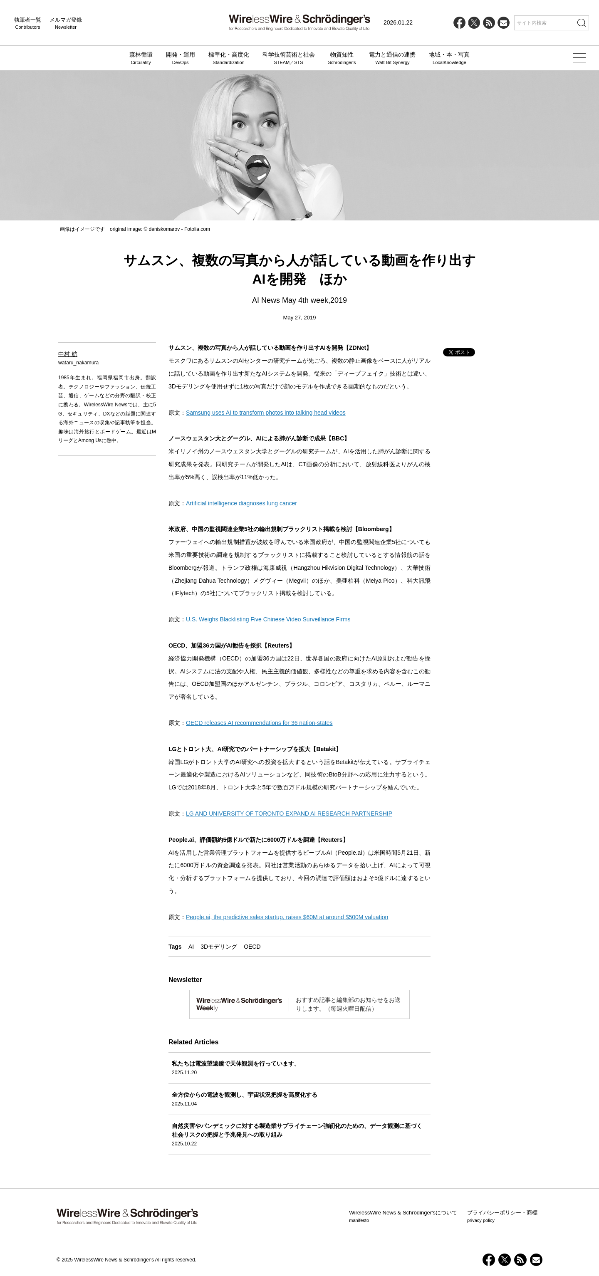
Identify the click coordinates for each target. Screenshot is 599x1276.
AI (191, 946)
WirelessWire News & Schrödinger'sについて (403, 1216)
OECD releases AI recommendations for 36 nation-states (259, 723)
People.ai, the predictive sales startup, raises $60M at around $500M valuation (287, 917)
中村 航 (67, 354)
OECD (252, 946)
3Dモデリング (218, 946)
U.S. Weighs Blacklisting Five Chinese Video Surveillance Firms (268, 619)
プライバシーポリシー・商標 (502, 1216)
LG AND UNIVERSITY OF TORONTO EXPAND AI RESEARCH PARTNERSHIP (289, 813)
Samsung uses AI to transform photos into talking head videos (266, 412)
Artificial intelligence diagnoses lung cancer (241, 503)
